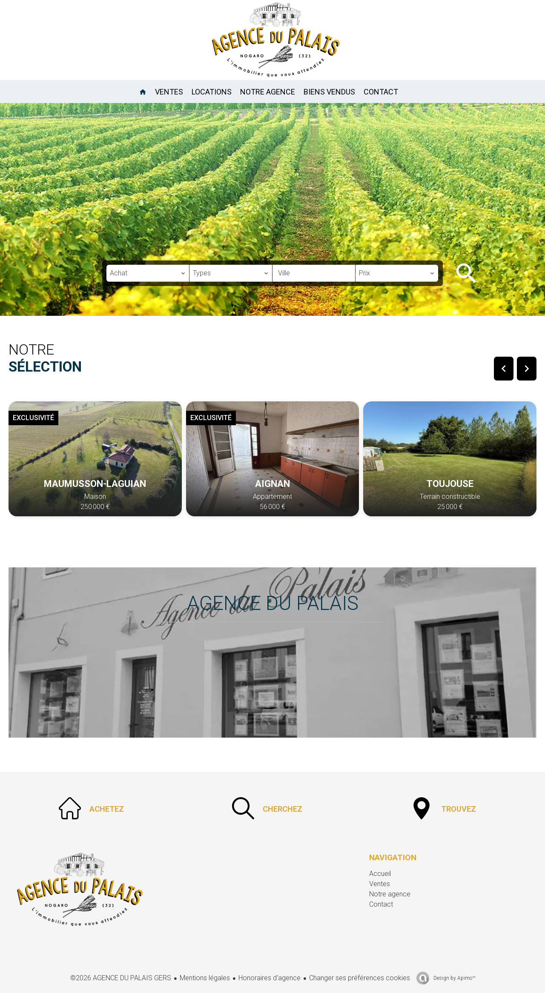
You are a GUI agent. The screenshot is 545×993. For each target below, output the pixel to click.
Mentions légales (205, 978)
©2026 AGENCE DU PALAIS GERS (120, 978)
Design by (453, 978)
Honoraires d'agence (269, 978)
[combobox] (147, 273)
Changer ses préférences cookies (359, 978)
